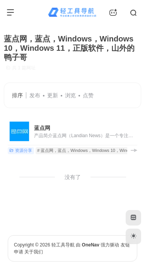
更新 (52, 95)
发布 (34, 95)
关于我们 (33, 252)
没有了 (73, 177)
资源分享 (20, 150)
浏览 (70, 95)
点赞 (88, 95)
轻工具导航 (63, 245)
